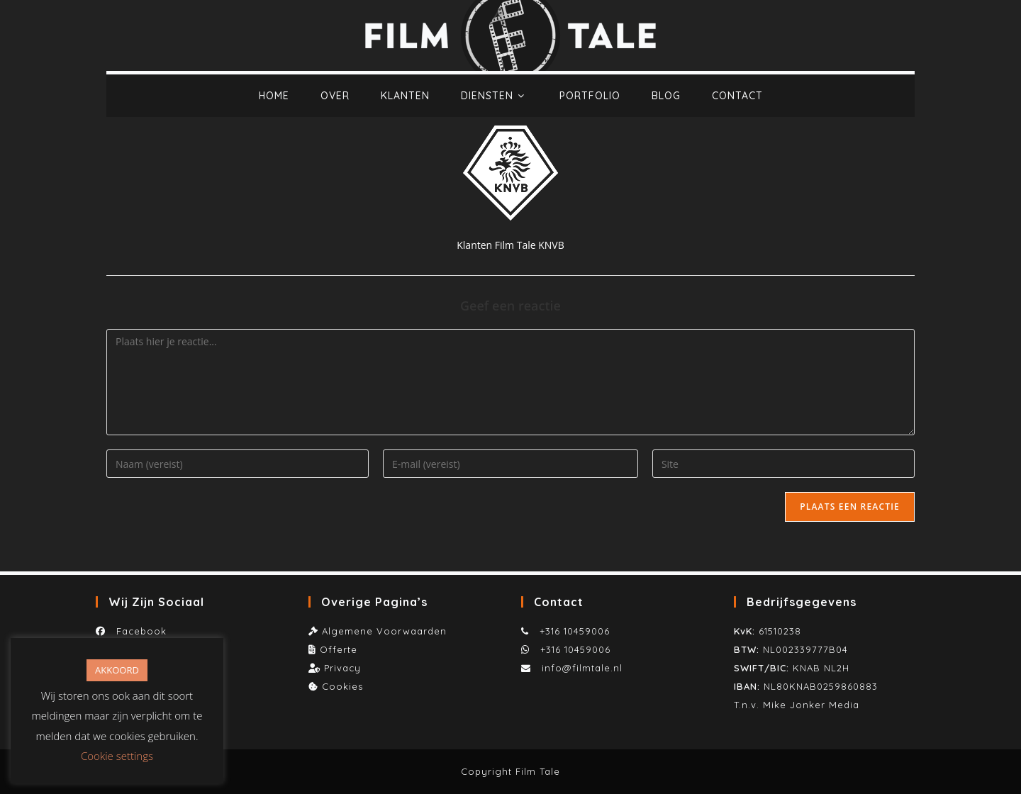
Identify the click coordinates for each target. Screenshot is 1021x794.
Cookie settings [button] (117, 756)
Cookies (342, 686)
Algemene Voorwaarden (384, 631)
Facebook (138, 631)
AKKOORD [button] (117, 670)
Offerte (338, 649)
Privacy (342, 667)
